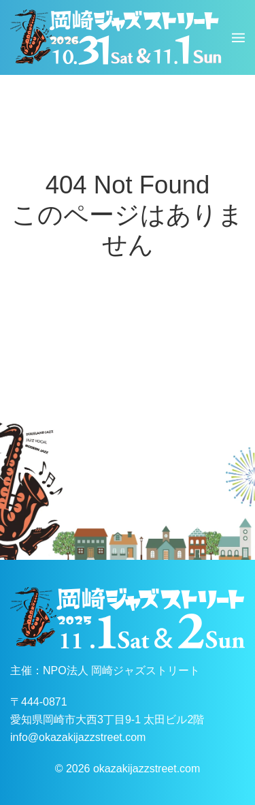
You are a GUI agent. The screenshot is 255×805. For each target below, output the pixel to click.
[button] (238, 37)
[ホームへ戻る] (116, 37)
